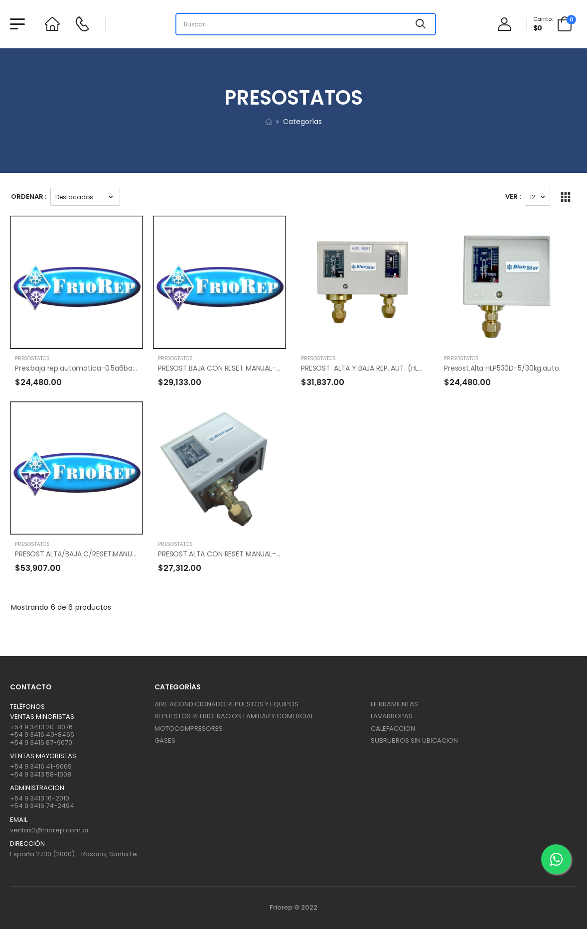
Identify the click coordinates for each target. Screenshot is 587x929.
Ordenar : (28, 196)
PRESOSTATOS (32, 358)
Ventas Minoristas (42, 717)
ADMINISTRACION (37, 788)
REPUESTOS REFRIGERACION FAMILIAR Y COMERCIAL (233, 716)
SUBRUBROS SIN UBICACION (414, 740)
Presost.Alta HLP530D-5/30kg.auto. (502, 368)
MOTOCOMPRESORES (188, 728)
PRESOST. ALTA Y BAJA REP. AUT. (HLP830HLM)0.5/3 (384, 368)
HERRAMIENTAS (394, 704)
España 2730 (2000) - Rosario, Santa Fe (73, 854)
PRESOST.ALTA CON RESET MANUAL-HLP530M (231, 554)
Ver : (513, 196)
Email (18, 820)
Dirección (27, 844)
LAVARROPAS (392, 716)
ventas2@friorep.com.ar (49, 830)
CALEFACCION (393, 728)
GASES (164, 740)
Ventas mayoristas (43, 756)
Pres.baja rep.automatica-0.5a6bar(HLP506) (90, 368)
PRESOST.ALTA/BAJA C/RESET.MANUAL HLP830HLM (96, 554)
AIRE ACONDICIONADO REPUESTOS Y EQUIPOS (226, 704)
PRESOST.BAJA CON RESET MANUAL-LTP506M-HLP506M (249, 368)
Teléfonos (27, 707)
